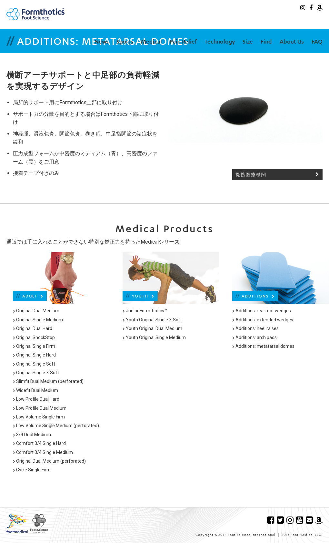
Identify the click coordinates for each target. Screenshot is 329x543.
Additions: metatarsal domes (263, 346)
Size (248, 41)
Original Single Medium (38, 319)
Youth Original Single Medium (154, 337)
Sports (124, 41)
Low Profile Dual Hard (36, 399)
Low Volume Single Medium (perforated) (56, 425)
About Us (292, 41)
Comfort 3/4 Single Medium (43, 452)
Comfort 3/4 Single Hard (39, 443)
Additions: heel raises (255, 328)
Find (266, 41)
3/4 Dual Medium (32, 434)
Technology (219, 41)
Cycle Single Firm (32, 469)
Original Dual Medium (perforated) (49, 461)
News (102, 41)
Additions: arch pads (254, 337)
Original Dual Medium (36, 310)
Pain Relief (183, 41)
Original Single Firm (34, 346)
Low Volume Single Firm (39, 416)
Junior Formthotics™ (145, 310)
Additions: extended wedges (262, 319)
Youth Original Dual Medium (152, 328)
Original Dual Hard (32, 328)
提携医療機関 (277, 175)
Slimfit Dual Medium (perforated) (48, 381)
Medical (151, 41)
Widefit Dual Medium (35, 390)
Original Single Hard (34, 354)
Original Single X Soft (36, 372)
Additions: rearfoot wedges (261, 310)
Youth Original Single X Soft (152, 319)
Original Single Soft (34, 364)
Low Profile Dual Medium (39, 408)
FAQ (317, 41)
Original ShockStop (34, 337)
